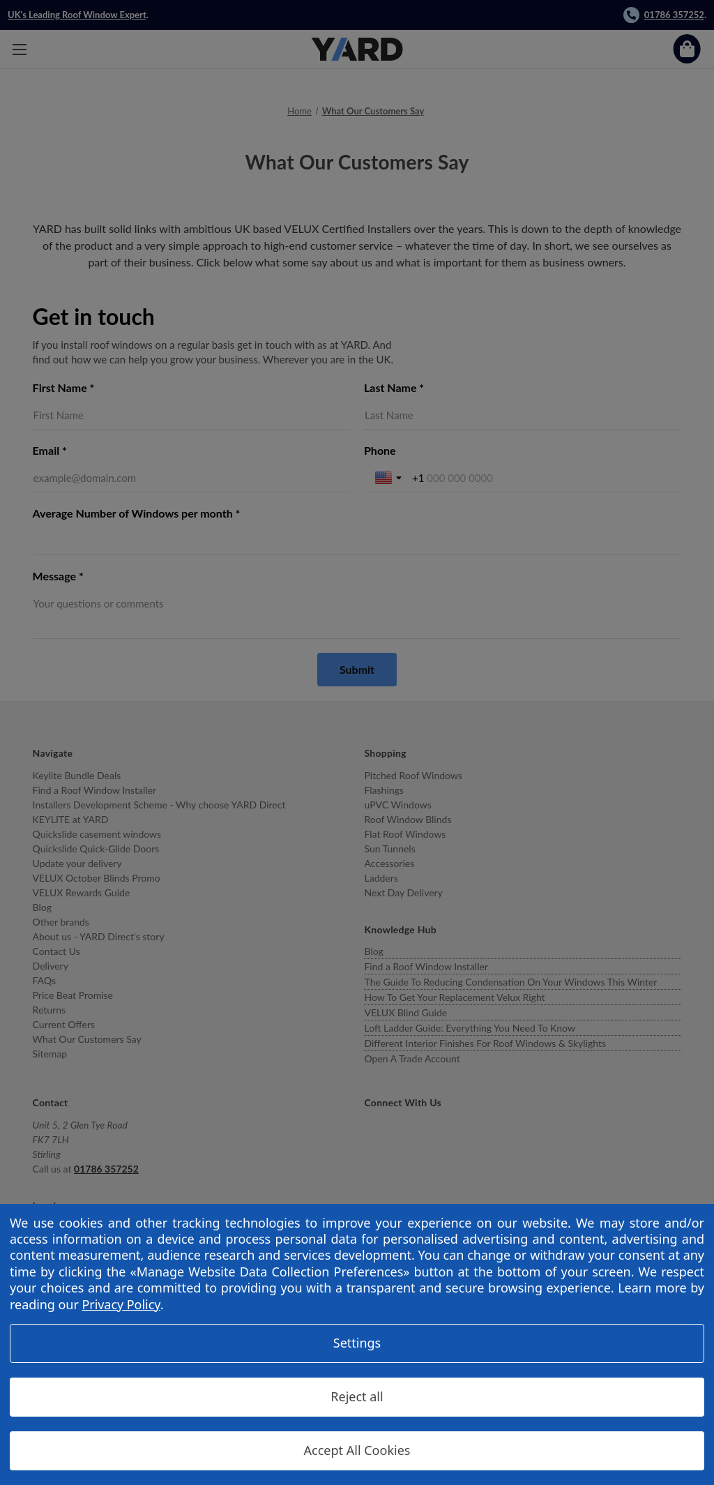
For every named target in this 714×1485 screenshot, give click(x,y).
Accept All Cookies (357, 1450)
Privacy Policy (121, 1304)
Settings (357, 1342)
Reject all (357, 1396)
